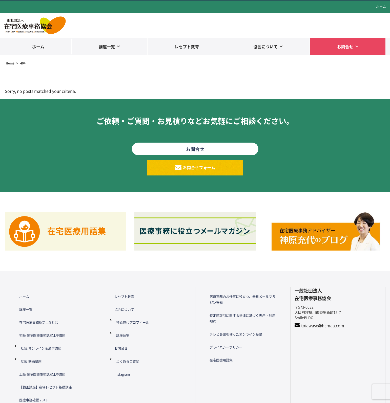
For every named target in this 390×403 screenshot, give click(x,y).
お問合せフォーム (199, 170)
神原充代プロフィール (131, 316)
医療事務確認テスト (29, 366)
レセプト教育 (187, 46)
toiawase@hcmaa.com (322, 331)
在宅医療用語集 (215, 339)
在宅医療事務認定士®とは (34, 316)
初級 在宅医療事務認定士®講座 (38, 324)
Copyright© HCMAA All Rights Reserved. (195, 396)
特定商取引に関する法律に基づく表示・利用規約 (242, 314)
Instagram (116, 350)
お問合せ (345, 46)
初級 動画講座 (29, 341)
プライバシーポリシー (221, 331)
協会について (265, 46)
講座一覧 (107, 46)
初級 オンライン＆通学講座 (40, 333)
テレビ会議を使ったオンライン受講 (231, 322)
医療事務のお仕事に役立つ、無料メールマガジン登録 (242, 303)
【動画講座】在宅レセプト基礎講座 (41, 358)
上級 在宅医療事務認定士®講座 (38, 350)
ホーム (381, 6)
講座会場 (121, 324)
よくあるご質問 (126, 341)
